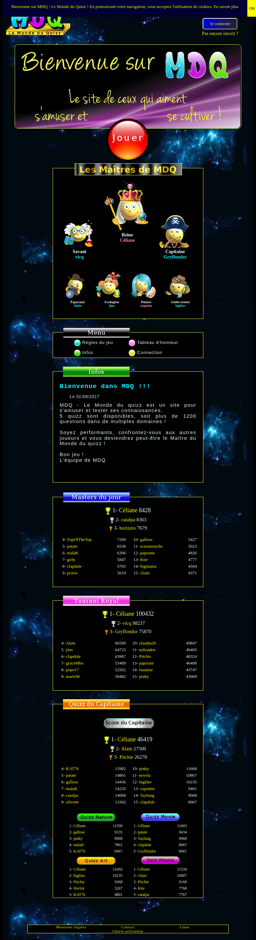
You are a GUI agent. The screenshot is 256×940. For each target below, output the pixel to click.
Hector (79, 888)
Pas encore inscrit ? (220, 33)
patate (72, 546)
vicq (128, 623)
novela (145, 775)
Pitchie (145, 656)
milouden (147, 649)
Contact (128, 927)
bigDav (145, 781)
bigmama (148, 566)
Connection (145, 352)
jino (69, 649)
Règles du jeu (93, 342)
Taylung (147, 795)
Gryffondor (127, 631)
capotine (147, 788)
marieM (73, 676)
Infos (83, 352)
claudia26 (147, 642)
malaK (73, 552)
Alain (145, 572)
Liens (184, 927)
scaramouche (151, 546)
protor (72, 572)
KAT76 (72, 768)
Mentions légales (71, 927)
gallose (146, 539)
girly (71, 559)
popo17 (72, 669)
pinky (144, 676)
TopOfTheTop (79, 539)
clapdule (74, 566)
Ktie (144, 559)
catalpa (128, 519)
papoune (147, 552)
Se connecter (220, 23)
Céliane (129, 510)
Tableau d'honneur (153, 342)
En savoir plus (226, 6)
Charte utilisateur (128, 931)
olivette (72, 801)
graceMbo (75, 663)
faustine (146, 669)
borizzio (128, 528)
